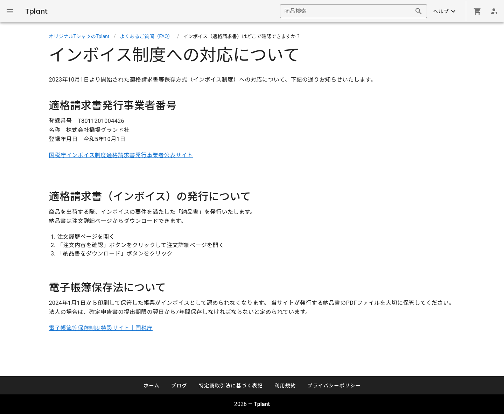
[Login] (494, 11)
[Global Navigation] (9, 11)
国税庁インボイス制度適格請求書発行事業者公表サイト (121, 155)
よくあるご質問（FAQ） (146, 36)
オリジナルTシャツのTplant (79, 36)
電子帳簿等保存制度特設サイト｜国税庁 (101, 328)
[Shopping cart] (477, 11)
